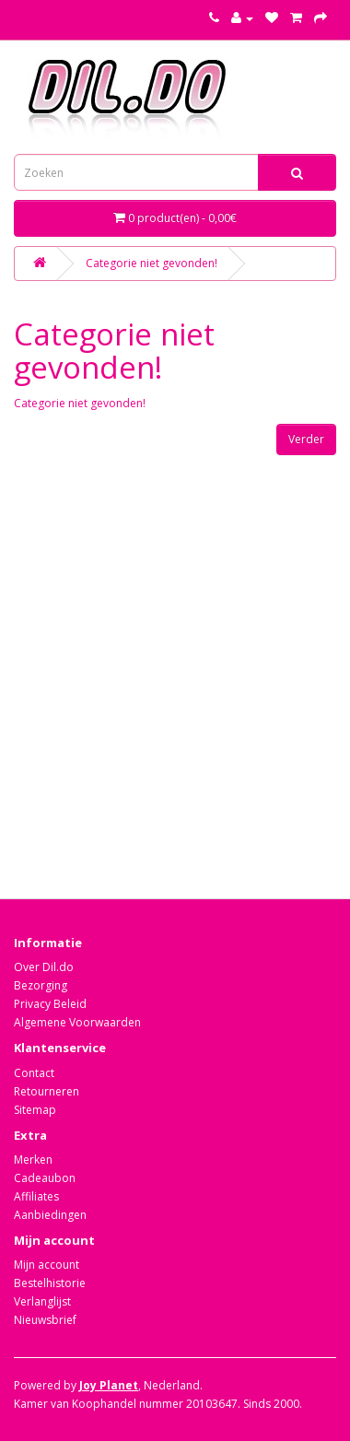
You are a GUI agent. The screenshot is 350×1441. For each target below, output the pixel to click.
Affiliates (36, 1196)
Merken (33, 1159)
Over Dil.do (44, 967)
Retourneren (46, 1091)
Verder (306, 439)
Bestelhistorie (50, 1283)
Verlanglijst (42, 1301)
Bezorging (40, 985)
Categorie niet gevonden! (151, 263)
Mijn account (46, 1264)
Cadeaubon (45, 1178)
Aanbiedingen (50, 1215)
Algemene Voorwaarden (77, 1022)
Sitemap (35, 1110)
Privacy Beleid (50, 1004)
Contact (34, 1073)
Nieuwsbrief (45, 1320)
